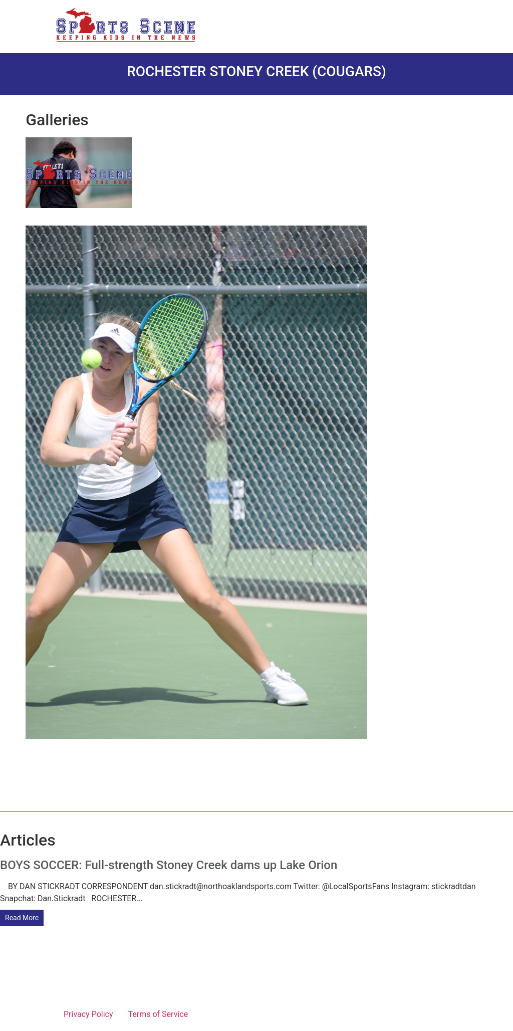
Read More (22, 918)
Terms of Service (158, 1014)
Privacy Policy (88, 1014)
